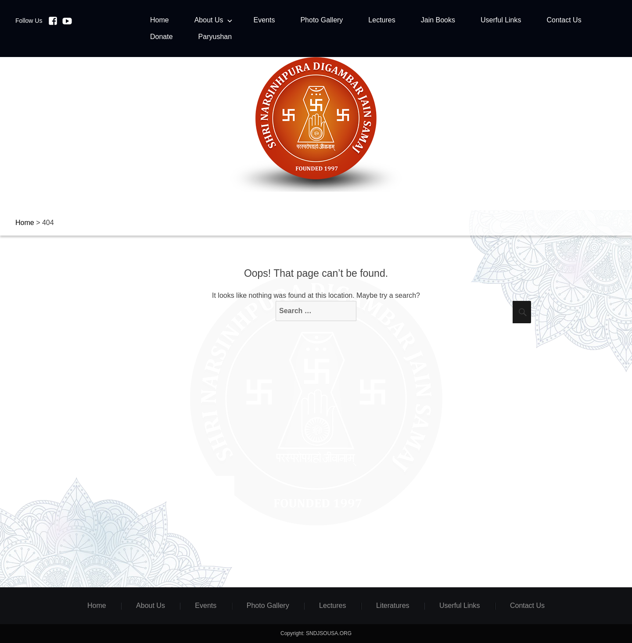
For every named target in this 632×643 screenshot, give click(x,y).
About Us (208, 20)
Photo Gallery (321, 20)
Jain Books (438, 20)
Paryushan (215, 36)
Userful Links (501, 20)
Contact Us (563, 20)
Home (159, 20)
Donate (161, 36)
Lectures (381, 20)
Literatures (392, 605)
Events (264, 20)
